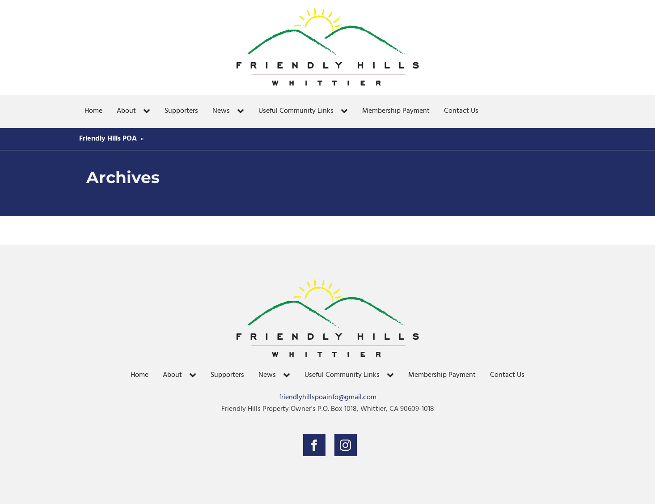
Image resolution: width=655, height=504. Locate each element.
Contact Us (461, 111)
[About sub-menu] (148, 111)
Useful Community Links (296, 111)
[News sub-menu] (242, 111)
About (126, 111)
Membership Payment (396, 111)
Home (93, 111)
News (221, 111)
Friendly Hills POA (108, 139)
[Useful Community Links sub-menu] (346, 111)
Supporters (181, 111)
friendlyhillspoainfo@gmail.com (327, 397)
